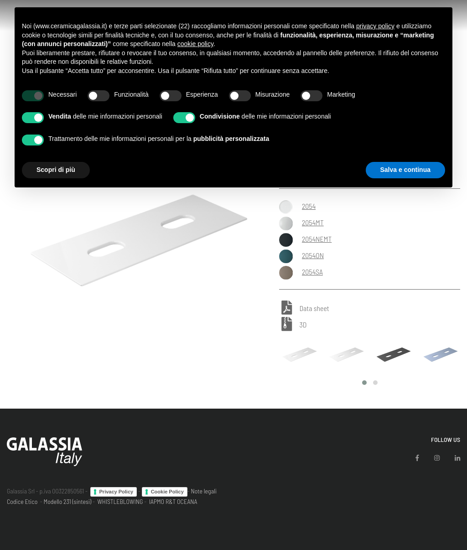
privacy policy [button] (375, 26)
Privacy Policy (116, 491)
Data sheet (314, 308)
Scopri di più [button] (55, 169)
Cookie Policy (167, 491)
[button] (364, 382)
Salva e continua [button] (405, 169)
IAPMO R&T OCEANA (173, 501)
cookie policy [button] (195, 43)
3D (302, 324)
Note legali (204, 491)
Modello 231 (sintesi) (68, 501)
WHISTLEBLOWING (120, 501)
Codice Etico (22, 501)
